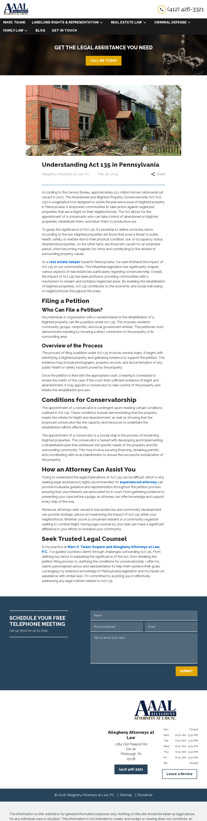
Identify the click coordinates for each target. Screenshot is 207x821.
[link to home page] (16, 9)
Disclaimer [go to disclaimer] (145, 795)
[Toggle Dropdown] (102, 22)
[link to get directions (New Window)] (131, 752)
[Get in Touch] (64, 31)
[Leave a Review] (179, 774)
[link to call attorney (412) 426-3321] (181, 9)
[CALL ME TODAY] (103, 61)
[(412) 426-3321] (131, 769)
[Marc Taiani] (14, 22)
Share (158, 174)
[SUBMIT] (186, 671)
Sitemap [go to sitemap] (126, 795)
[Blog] (40, 31)
